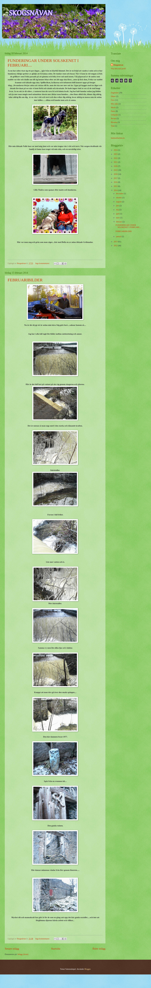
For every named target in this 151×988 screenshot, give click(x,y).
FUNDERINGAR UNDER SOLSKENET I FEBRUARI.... (128, 226)
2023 (116, 154)
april (118, 214)
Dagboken (115, 93)
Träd (112, 126)
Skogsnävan (118, 65)
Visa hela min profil (118, 69)
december (120, 194)
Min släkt (114, 104)
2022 (116, 158)
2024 (116, 150)
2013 (116, 242)
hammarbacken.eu (118, 138)
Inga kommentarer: (42, 263)
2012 (116, 246)
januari (119, 237)
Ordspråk (114, 115)
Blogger (87, 969)
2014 (116, 190)
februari (119, 222)
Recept (113, 118)
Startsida (55, 948)
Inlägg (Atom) (23, 954)
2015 (116, 186)
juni (117, 206)
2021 (116, 162)
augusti (119, 202)
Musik (113, 108)
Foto (112, 100)
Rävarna (114, 122)
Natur (113, 111)
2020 (116, 166)
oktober (119, 198)
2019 (116, 170)
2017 (116, 178)
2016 (116, 182)
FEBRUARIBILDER (25, 280)
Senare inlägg (12, 948)
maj (117, 210)
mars (118, 218)
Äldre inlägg (98, 948)
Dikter (113, 96)
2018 (116, 174)
